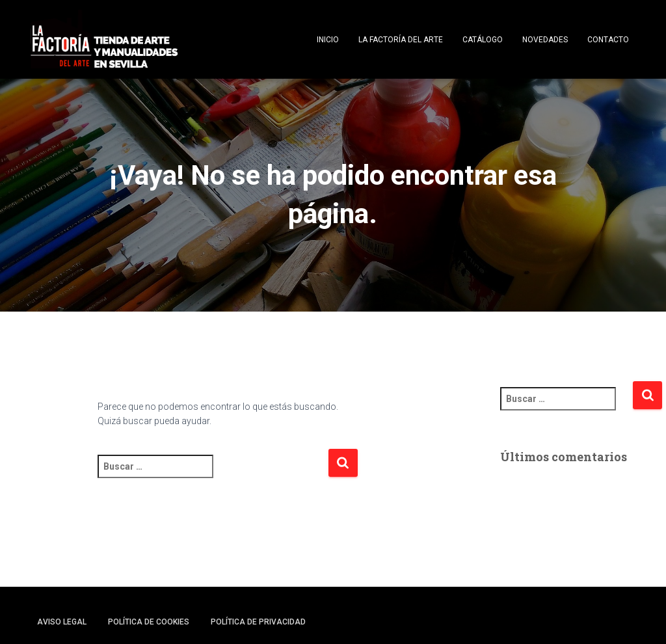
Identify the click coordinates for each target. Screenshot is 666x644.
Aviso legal (62, 621)
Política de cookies (148, 621)
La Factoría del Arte (400, 39)
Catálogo (482, 39)
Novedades (545, 39)
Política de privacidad (258, 621)
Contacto (608, 39)
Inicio (328, 39)
